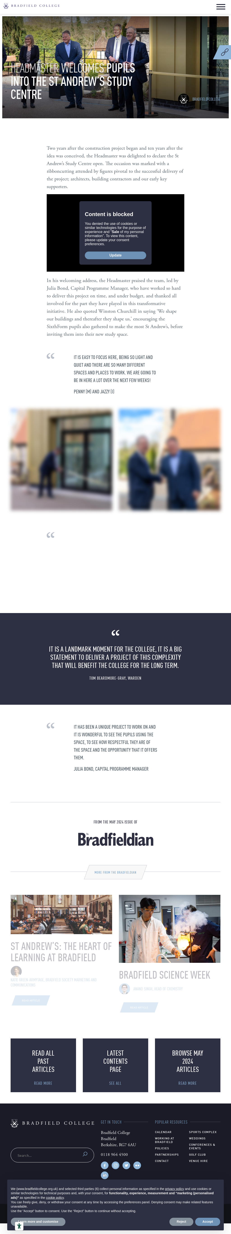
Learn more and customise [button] (38, 1221)
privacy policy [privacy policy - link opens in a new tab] (174, 1189)
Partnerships (167, 1165)
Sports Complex (203, 1142)
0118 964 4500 (114, 1165)
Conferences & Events (202, 1157)
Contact (162, 1171)
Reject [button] (181, 1221)
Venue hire (198, 1171)
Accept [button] (207, 1221)
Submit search (85, 1164)
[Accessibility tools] (19, 1226)
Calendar (163, 1142)
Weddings (197, 1149)
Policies (162, 1159)
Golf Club (197, 1165)
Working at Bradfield (164, 1150)
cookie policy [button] (55, 1197)
